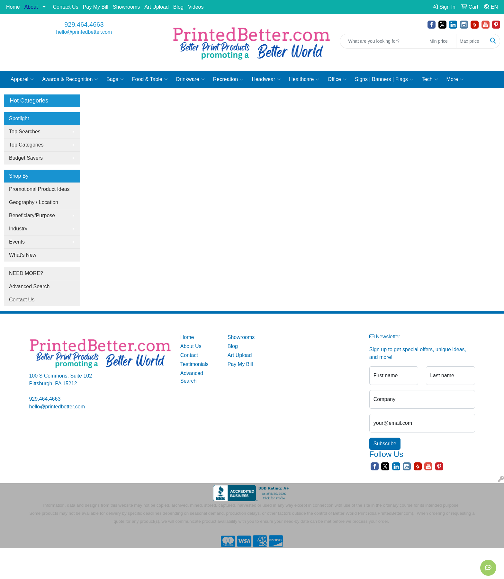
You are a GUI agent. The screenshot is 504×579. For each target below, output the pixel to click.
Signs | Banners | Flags (384, 79)
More (455, 79)
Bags (114, 79)
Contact (189, 355)
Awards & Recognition (70, 79)
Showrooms (126, 7)
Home (13, 7)
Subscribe (385, 443)
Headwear (266, 79)
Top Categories (26, 144)
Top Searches (24, 131)
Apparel (22, 79)
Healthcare (304, 79)
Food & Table (150, 79)
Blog (178, 7)
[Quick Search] (383, 41)
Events (17, 242)
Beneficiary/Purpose (32, 215)
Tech (430, 79)
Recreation (228, 79)
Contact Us (65, 7)
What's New (22, 255)
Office (337, 79)
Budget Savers (26, 158)
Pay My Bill (95, 7)
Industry (18, 228)
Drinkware (190, 79)
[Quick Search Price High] (471, 41)
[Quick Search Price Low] (441, 41)
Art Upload (156, 7)
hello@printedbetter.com (84, 32)
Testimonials (194, 364)
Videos (196, 7)
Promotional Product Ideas (39, 189)
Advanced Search (29, 286)
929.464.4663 (84, 24)
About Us (191, 346)
